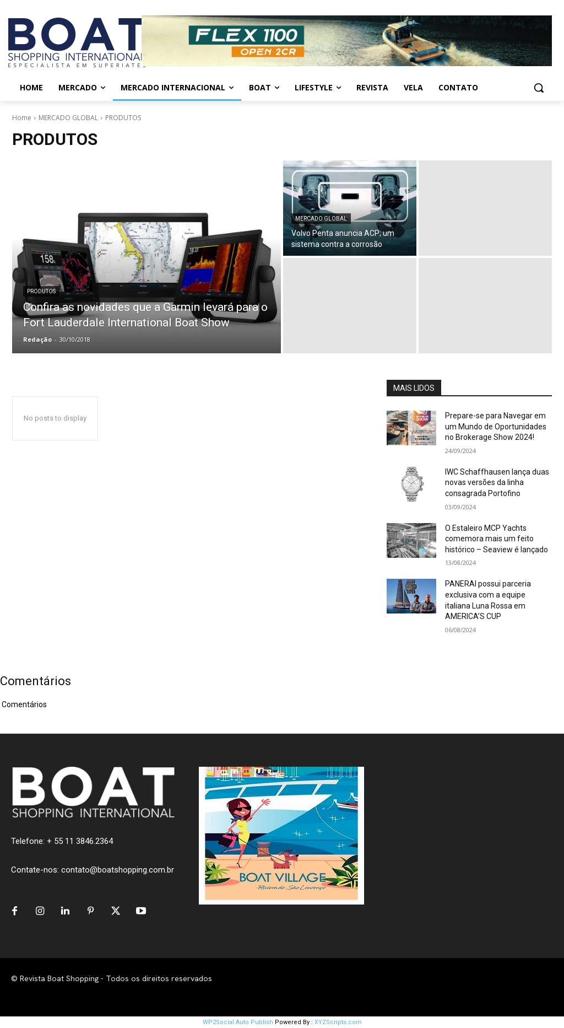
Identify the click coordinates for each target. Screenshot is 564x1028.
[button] (538, 87)
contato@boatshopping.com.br (117, 870)
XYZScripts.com (338, 1022)
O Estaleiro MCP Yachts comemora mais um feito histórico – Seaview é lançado (496, 539)
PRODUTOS (41, 291)
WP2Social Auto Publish (238, 1022)
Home (21, 117)
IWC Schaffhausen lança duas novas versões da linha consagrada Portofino (497, 482)
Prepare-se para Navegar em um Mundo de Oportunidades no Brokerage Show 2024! (495, 426)
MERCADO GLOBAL (68, 117)
